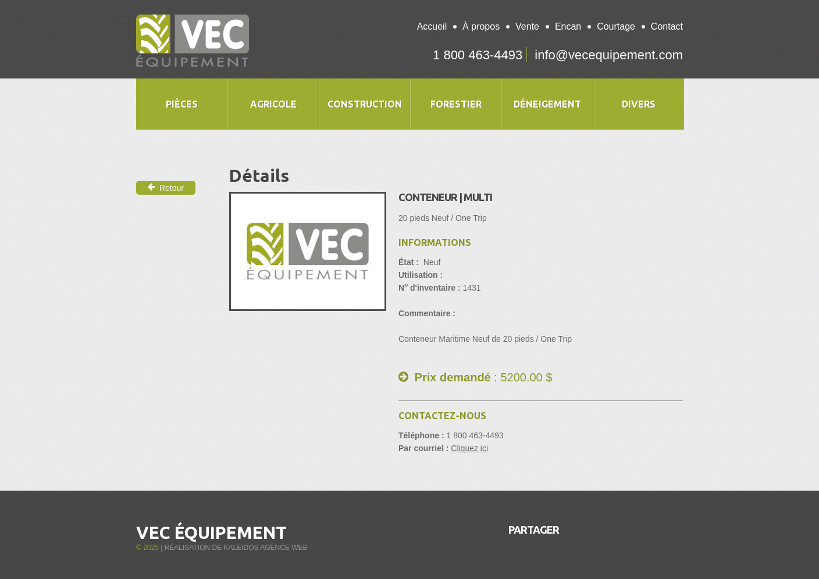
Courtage (616, 26)
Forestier (456, 104)
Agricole (273, 104)
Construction (364, 104)
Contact (667, 26)
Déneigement (547, 104)
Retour (166, 187)
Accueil (432, 26)
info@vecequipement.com (609, 55)
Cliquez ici (469, 448)
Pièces (182, 104)
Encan (568, 26)
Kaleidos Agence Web (265, 548)
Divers (639, 104)
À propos (481, 26)
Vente (527, 26)
